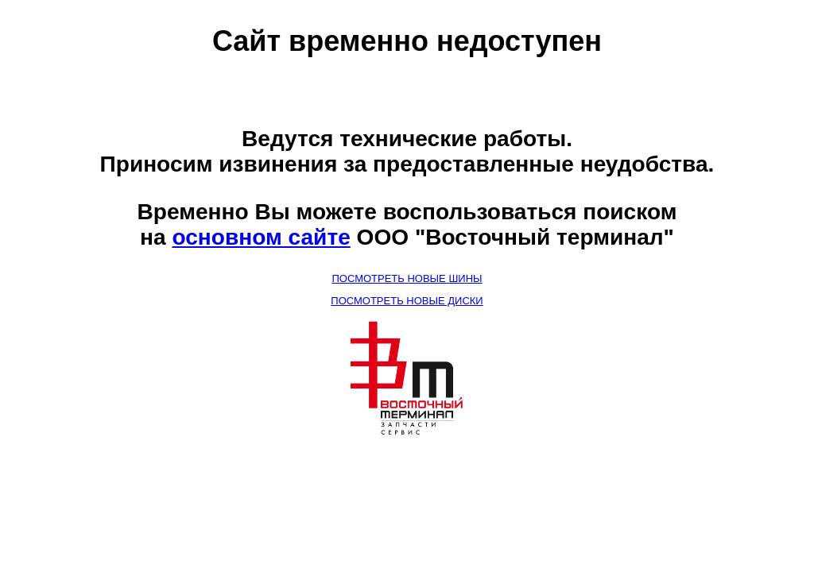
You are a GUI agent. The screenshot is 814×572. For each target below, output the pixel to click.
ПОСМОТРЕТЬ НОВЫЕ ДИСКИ (407, 301)
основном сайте (261, 237)
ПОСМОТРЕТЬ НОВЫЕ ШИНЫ (406, 278)
